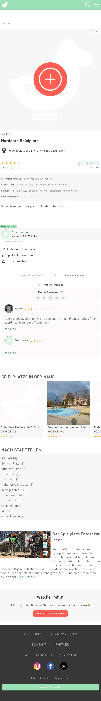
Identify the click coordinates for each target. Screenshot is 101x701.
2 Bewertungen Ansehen (11, 167)
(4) (15, 458)
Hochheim (8, 479)
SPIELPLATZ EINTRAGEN (50, 613)
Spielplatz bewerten (19, 255)
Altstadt (6, 458)
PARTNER (62, 644)
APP (27, 634)
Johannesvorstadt (13, 495)
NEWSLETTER (67, 634)
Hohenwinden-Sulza (14, 484)
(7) (23, 516)
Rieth (4, 511)
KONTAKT (39, 644)
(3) (31, 484)
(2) (22, 463)
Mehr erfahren (27, 577)
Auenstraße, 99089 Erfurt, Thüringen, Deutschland (37, 150)
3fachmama (19, 232)
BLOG (51, 634)
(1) (17, 474)
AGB (28, 655)
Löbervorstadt (10, 500)
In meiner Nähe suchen (50, 687)
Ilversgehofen (10, 490)
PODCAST (39, 634)
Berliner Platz (10, 463)
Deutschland (23, 275)
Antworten (10, 328)
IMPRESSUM (67, 655)
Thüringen (40, 275)
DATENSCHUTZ (45, 655)
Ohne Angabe (10, 516)
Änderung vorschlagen (21, 249)
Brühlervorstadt (11, 469)
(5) (25, 469)
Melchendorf (9, 505)
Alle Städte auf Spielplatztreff (50, 678)
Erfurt (54, 275)
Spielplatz (6, 134)
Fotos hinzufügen (18, 261)
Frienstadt (8, 474)
